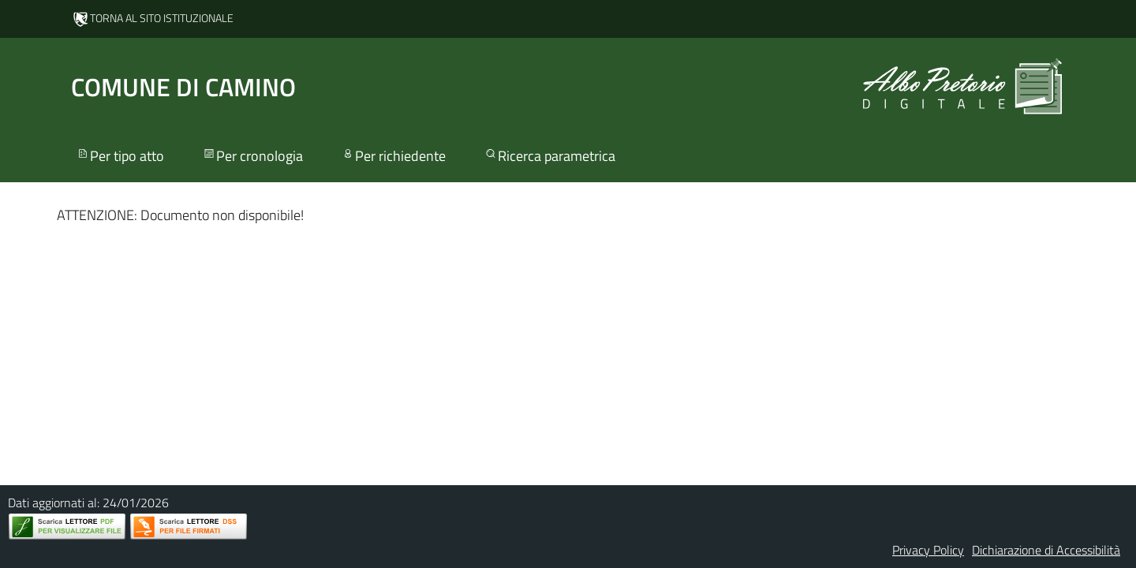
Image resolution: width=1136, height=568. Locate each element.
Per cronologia (252, 155)
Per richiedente (393, 155)
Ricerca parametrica (549, 155)
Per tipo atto (120, 155)
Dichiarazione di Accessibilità (1046, 549)
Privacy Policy (928, 549)
